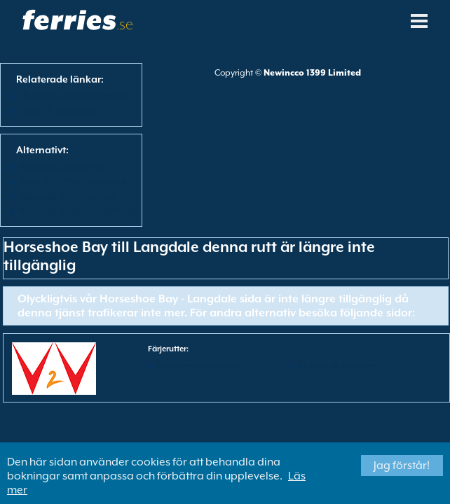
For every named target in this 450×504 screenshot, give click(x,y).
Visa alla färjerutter (61, 166)
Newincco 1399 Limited (312, 73)
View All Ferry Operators (72, 180)
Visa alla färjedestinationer (78, 210)
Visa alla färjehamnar (66, 195)
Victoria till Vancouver (339, 365)
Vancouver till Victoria (196, 365)
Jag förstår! (402, 465)
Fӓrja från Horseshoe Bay (74, 95)
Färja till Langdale (58, 109)
